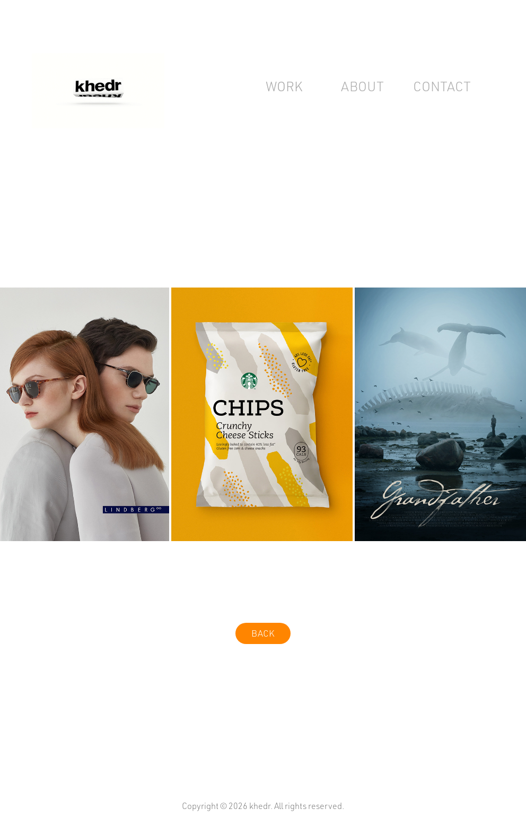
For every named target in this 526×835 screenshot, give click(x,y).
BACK (263, 633)
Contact (442, 86)
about (362, 86)
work (284, 86)
